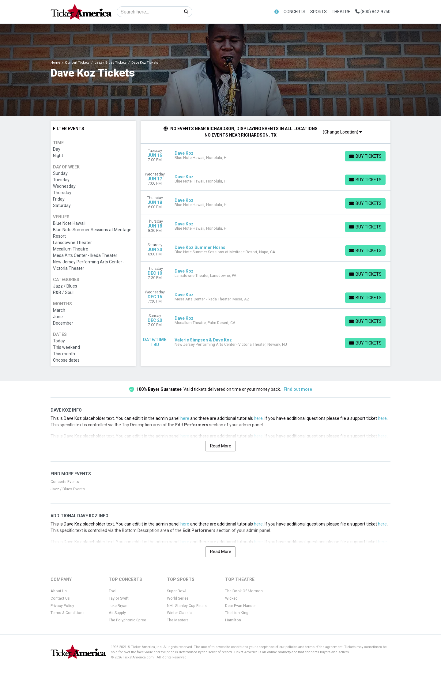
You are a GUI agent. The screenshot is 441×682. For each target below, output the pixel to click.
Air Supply (117, 613)
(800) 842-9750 (372, 11)
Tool (112, 591)
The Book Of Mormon (244, 591)
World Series (178, 598)
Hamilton (233, 620)
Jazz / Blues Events (68, 489)
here (184, 418)
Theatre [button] (341, 11)
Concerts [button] (294, 11)
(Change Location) (342, 132)
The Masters (178, 620)
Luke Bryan (118, 606)
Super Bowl (176, 591)
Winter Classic (179, 613)
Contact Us (60, 598)
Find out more (298, 389)
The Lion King (236, 613)
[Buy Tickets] (365, 156)
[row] (266, 155)
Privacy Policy (62, 606)
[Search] (149, 11)
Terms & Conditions (68, 613)
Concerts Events (65, 482)
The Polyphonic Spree (127, 620)
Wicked (231, 598)
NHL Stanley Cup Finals (187, 606)
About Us (59, 591)
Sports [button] (318, 11)
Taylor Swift (119, 598)
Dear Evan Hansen (241, 606)
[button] (276, 11)
